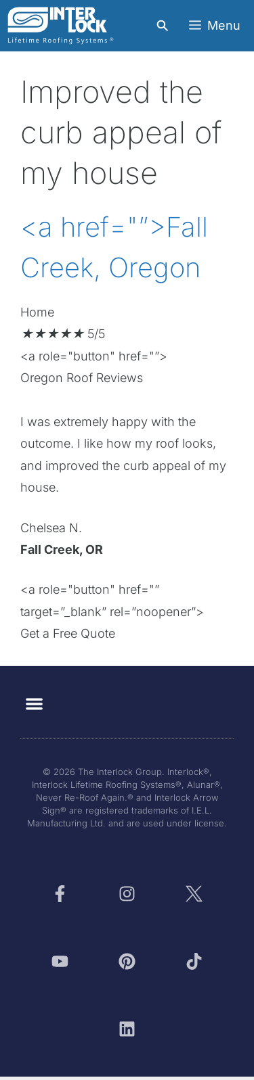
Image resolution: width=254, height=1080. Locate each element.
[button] (34, 704)
